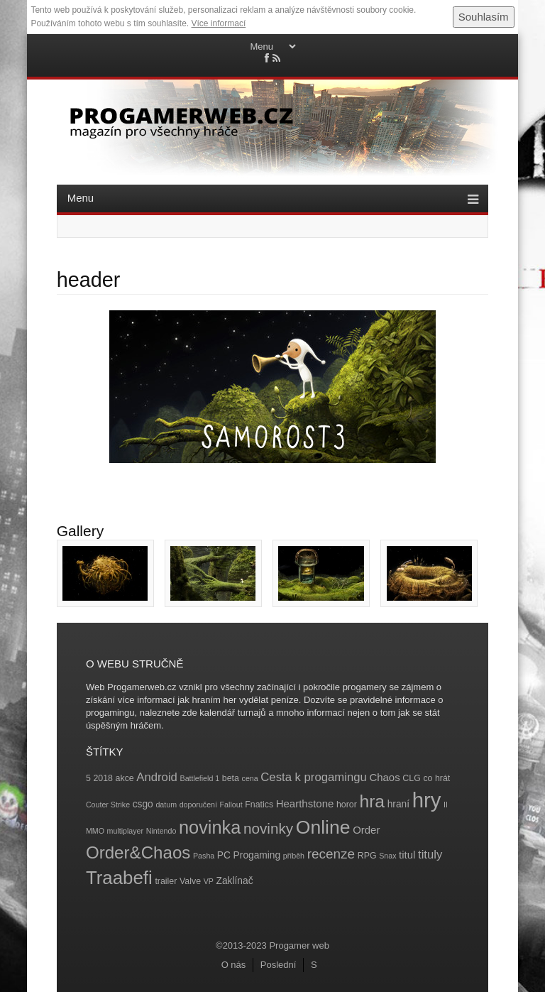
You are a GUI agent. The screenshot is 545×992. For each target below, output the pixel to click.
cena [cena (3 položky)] (250, 778)
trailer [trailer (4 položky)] (166, 881)
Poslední (278, 964)
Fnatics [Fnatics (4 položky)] (259, 805)
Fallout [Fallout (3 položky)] (231, 804)
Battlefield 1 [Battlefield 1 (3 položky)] (200, 778)
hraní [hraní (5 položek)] (398, 804)
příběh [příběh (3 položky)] (293, 855)
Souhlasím (483, 17)
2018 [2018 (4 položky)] (103, 778)
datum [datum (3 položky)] (166, 804)
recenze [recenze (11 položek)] (331, 853)
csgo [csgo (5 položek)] (143, 804)
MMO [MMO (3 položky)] (95, 831)
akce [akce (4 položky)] (125, 778)
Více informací (219, 23)
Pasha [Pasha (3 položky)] (203, 855)
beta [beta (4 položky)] (230, 778)
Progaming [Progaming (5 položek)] (257, 855)
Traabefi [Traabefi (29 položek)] (119, 878)
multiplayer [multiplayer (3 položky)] (125, 831)
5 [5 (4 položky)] (88, 778)
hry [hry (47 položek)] (426, 800)
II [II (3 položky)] (446, 804)
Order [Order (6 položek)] (366, 830)
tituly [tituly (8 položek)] (430, 854)
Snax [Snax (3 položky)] (387, 855)
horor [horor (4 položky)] (346, 805)
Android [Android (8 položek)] (156, 777)
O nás (233, 964)
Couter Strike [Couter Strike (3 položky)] (108, 804)
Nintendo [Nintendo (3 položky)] (161, 831)
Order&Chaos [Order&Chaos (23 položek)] (138, 852)
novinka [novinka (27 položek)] (210, 827)
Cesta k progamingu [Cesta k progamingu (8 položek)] (313, 777)
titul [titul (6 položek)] (407, 855)
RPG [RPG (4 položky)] (367, 856)
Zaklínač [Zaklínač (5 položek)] (234, 881)
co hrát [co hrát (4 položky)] (436, 778)
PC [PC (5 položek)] (224, 855)
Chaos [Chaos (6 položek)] (384, 777)
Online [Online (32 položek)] (323, 827)
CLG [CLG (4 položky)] (411, 778)
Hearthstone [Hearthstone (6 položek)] (305, 803)
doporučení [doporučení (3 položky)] (198, 804)
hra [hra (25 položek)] (372, 801)
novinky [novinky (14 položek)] (268, 828)
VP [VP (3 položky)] (209, 881)
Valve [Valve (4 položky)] (190, 881)
